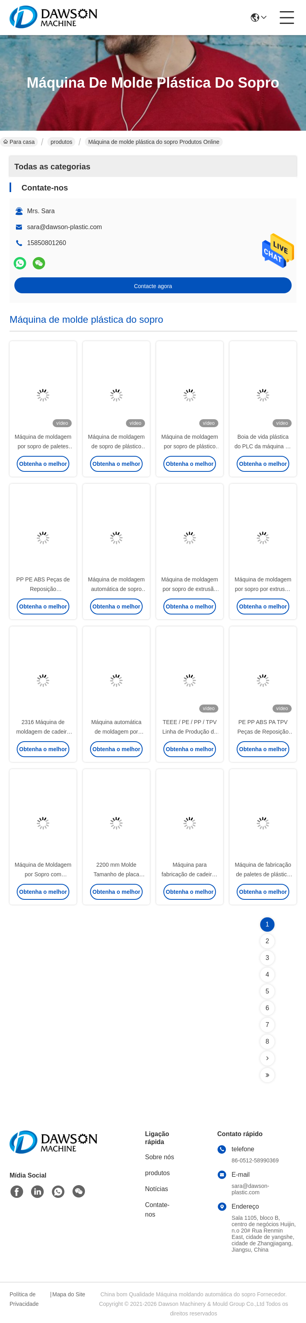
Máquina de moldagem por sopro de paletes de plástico (43, 446)
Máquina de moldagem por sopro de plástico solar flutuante (189, 446)
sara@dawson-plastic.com (64, 227)
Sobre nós (159, 1157)
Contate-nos (157, 1209)
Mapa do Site (68, 1294)
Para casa (19, 142)
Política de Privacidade (24, 1299)
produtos (61, 142)
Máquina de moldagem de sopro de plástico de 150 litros (116, 446)
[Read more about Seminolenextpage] (267, 1058)
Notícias (156, 1189)
